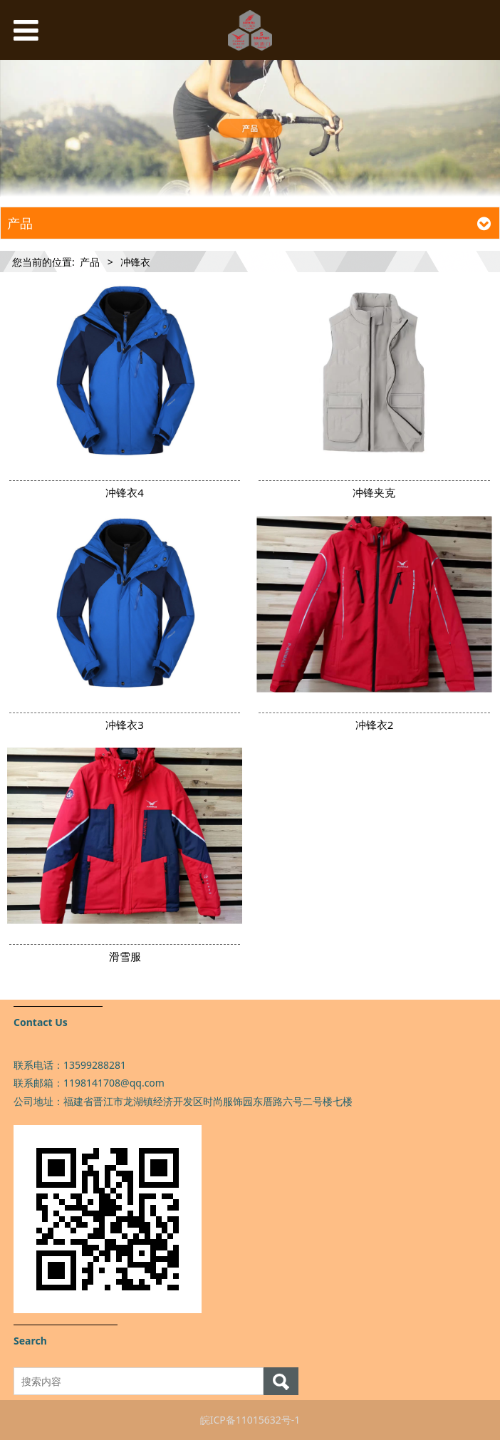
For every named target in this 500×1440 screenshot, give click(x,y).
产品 (90, 262)
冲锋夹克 (374, 492)
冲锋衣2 (374, 725)
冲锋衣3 (124, 725)
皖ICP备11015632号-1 (250, 1419)
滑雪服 (125, 956)
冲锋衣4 (124, 492)
